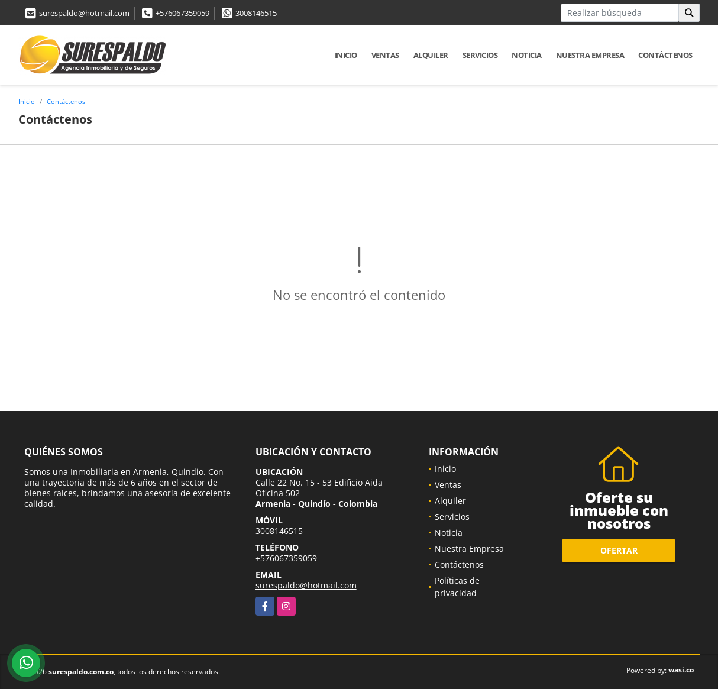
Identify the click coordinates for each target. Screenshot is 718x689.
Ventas (385, 55)
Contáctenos (665, 55)
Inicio (346, 55)
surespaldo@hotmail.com (84, 13)
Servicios (480, 55)
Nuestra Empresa (590, 55)
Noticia (527, 55)
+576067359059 (182, 13)
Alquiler (430, 55)
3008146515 (256, 13)
